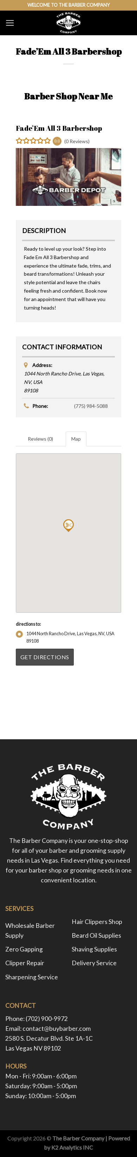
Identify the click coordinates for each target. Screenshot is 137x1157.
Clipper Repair (24, 963)
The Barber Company (78, 1138)
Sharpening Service (31, 977)
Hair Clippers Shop (97, 921)
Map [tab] (76, 439)
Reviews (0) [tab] (40, 439)
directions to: (28, 624)
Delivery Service (94, 963)
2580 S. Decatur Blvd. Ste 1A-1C (49, 1038)
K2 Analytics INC (72, 1147)
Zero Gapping (24, 949)
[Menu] (10, 23)
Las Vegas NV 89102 (33, 1048)
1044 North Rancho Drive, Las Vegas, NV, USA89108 (65, 637)
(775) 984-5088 (91, 406)
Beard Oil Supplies (96, 935)
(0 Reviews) (77, 141)
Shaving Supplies (94, 949)
